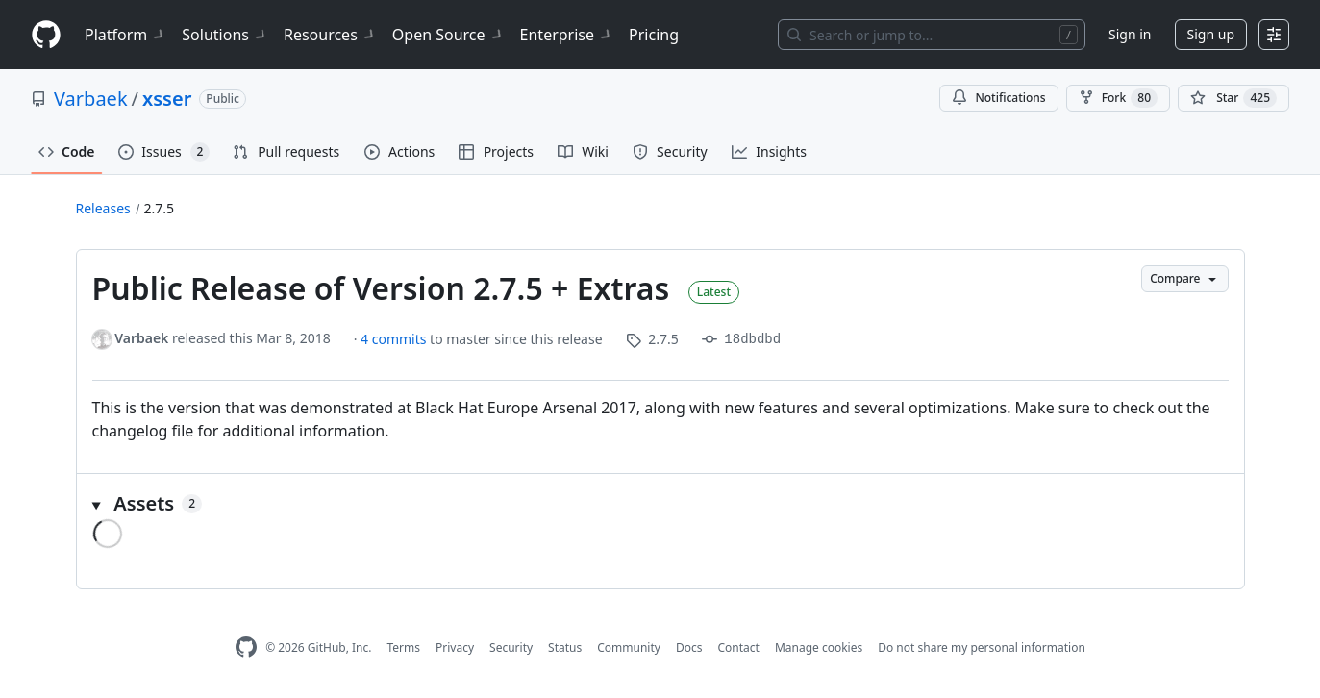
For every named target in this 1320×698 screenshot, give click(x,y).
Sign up (1210, 34)
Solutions (225, 34)
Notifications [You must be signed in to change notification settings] (998, 97)
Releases (103, 208)
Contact (738, 647)
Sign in (1129, 34)
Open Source (448, 34)
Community (628, 647)
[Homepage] (46, 35)
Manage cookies (818, 647)
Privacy (455, 647)
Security (511, 647)
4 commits (395, 339)
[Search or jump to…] (931, 34)
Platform (125, 34)
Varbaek (91, 99)
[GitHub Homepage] (246, 648)
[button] (660, 503)
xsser (166, 99)
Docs (689, 647)
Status (565, 647)
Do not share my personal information (981, 647)
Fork (1118, 98)
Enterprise (566, 34)
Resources (330, 34)
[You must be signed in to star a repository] (1233, 98)
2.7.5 (159, 208)
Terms (403, 647)
